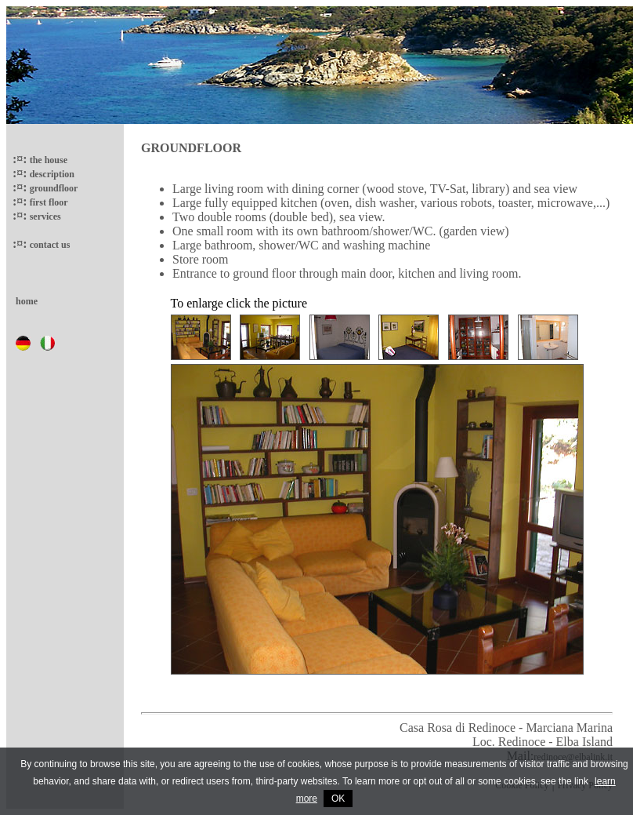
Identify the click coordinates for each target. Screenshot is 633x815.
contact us (49, 244)
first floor (47, 202)
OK (338, 798)
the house (47, 160)
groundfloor (52, 188)
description (50, 174)
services (44, 216)
